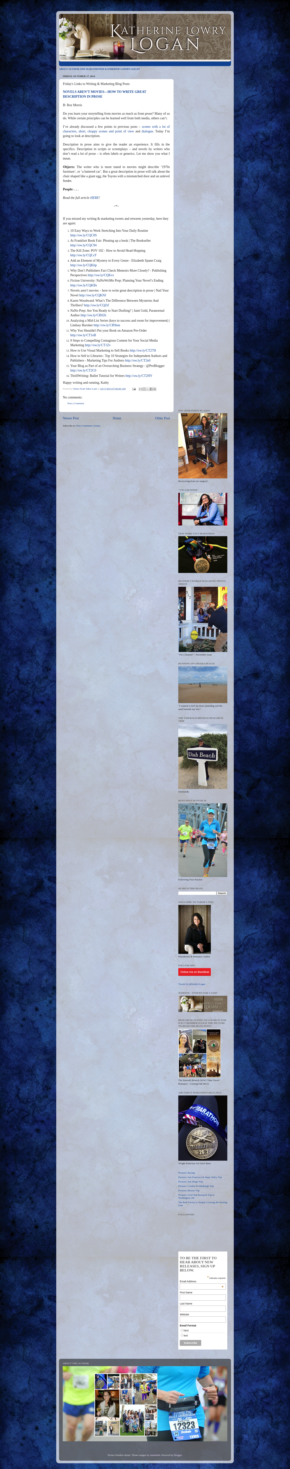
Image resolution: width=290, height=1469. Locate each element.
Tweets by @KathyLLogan (191, 984)
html (186, 1330)
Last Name (186, 1303)
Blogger (178, 1455)
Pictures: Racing (186, 1172)
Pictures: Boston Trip (189, 1190)
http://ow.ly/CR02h (93, 315)
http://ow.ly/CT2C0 (83, 370)
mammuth (155, 1455)
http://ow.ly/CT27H (143, 350)
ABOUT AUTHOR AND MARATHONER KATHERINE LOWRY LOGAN (99, 69)
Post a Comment (76, 403)
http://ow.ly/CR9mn (107, 325)
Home (117, 418)
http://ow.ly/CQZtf (96, 305)
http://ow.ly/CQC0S (83, 235)
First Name (186, 1292)
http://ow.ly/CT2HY (139, 376)
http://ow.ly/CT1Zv (98, 345)
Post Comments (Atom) (88, 425)
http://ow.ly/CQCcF (83, 255)
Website (184, 1314)
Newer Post (71, 418)
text (186, 1335)
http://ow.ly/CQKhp (83, 265)
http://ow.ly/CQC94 (83, 245)
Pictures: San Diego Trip (190, 1181)
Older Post (162, 418)
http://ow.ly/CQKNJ (92, 295)
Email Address (202, 1281)
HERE (94, 198)
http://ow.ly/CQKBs (83, 285)
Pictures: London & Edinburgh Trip (196, 1186)
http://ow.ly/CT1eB (83, 335)
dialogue (147, 131)
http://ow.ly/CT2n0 (137, 360)
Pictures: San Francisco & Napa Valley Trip (200, 1177)
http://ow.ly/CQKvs (101, 275)
